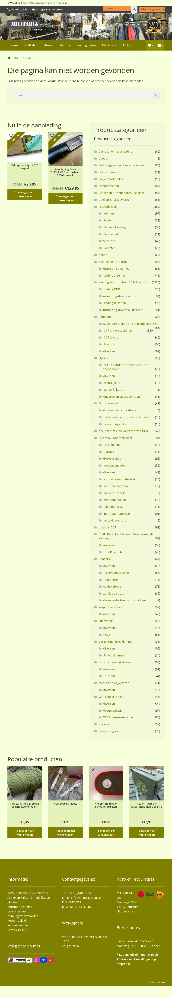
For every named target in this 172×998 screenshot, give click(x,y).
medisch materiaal (116, 486)
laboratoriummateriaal (119, 479)
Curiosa (104, 724)
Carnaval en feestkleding (115, 151)
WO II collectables (111, 697)
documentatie (112, 710)
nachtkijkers (111, 383)
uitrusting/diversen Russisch (122, 310)
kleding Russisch (114, 303)
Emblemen (106, 317)
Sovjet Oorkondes (111, 179)
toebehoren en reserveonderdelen (126, 417)
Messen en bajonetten (114, 683)
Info (63, 45)
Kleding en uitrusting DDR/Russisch (123, 282)
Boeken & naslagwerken (115, 200)
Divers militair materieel (115, 438)
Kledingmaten (86, 45)
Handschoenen (109, 186)
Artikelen (31, 45)
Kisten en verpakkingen (115, 662)
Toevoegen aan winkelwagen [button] (24, 194)
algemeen (110, 545)
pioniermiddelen (114, 500)
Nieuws (49, 45)
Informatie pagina (19, 907)
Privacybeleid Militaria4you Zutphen (59, 56)
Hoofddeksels (108, 206)
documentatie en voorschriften (124, 600)
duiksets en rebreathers (119, 410)
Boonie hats (111, 234)
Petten (107, 220)
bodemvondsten (114, 465)
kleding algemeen (115, 275)
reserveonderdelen (116, 573)
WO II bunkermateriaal (118, 717)
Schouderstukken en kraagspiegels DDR (130, 324)
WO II (107, 635)
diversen (109, 351)
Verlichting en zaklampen (116, 641)
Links (126, 45)
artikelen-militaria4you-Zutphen (112, 56)
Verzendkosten (17, 925)
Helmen (108, 213)
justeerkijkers (112, 389)
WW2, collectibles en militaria (27, 893)
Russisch (109, 344)
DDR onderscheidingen (118, 330)
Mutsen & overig (114, 227)
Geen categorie (109, 731)
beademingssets (114, 424)
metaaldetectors (114, 520)
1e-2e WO (109, 676)
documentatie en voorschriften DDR (123, 431)
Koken (103, 255)
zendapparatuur (114, 593)
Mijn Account (19, 56)
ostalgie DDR (107, 527)
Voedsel (104, 158)
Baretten (109, 248)
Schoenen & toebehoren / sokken (121, 193)
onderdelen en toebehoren (121, 396)
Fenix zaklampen (114, 655)
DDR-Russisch (112, 552)
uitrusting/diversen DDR (119, 296)
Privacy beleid (16, 930)
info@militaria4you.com (87, 897)
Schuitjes (109, 241)
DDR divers (110, 337)
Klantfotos (109, 45)
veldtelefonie (112, 586)
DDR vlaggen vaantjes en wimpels (121, 165)
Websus (161, 982)
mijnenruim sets (114, 493)
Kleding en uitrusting (113, 262)
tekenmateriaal (113, 507)
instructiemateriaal (116, 513)
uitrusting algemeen (117, 268)
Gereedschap (112, 458)
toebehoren (111, 580)
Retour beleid (16, 920)
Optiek (103, 358)
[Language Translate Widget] (152, 9)
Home (14, 45)
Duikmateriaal (108, 403)
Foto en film (111, 445)
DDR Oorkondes (109, 172)
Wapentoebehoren (111, 607)
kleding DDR (111, 289)
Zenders (104, 559)
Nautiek (108, 452)
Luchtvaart (106, 621)
